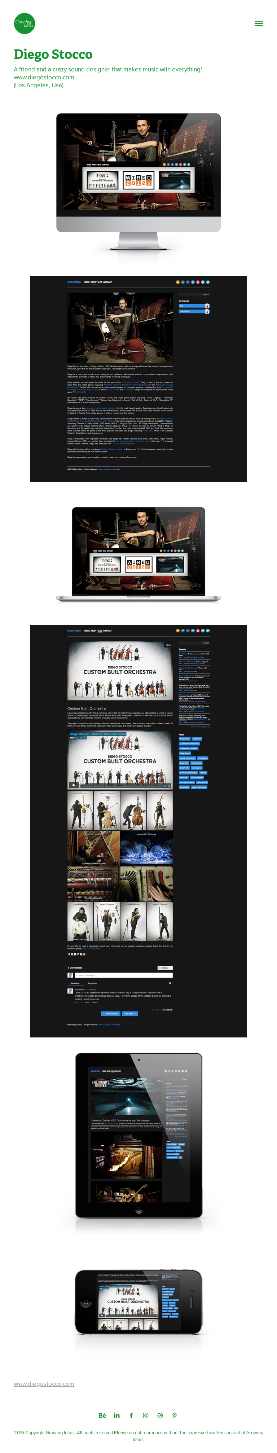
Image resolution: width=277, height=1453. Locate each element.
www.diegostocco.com (44, 1383)
